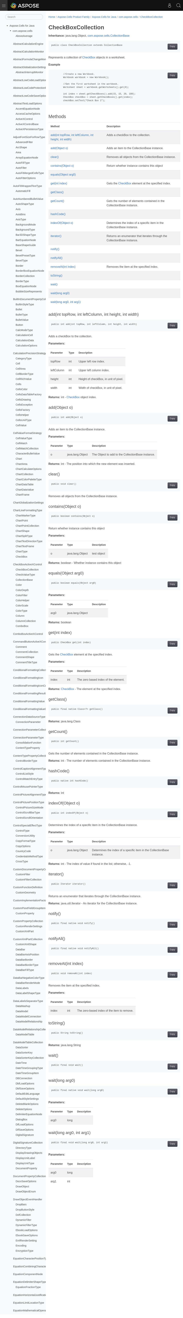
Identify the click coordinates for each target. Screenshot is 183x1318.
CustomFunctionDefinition (28, 887)
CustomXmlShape (26, 944)
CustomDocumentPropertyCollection (34, 869)
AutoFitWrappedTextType (27, 186)
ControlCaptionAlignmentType (30, 768)
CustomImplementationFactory (30, 900)
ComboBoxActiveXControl (28, 633)
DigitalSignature (25, 1134)
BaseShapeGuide (26, 245)
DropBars (21, 1204)
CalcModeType (24, 330)
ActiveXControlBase (27, 124)
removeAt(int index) (63, 271)
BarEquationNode (26, 240)
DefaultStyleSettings (27, 1098)
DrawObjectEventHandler (27, 1199)
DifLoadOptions (24, 1124)
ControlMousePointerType (28, 786)
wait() (54, 288)
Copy (163, 46)
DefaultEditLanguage (28, 1093)
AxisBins (20, 214)
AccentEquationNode (28, 108)
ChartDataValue (25, 489)
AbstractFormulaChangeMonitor (31, 59)
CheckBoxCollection (27, 569)
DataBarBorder (24, 959)
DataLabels (22, 988)
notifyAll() (57, 262)
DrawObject (22, 1186)
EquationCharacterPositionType (31, 1258)
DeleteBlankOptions (27, 1104)
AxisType (21, 219)
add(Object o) (59, 148)
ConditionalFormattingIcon (28, 677)
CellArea (20, 368)
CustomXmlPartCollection (27, 939)
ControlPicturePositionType (28, 802)
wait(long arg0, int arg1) (66, 306)
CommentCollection (27, 651)
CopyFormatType (25, 840)
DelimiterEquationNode (29, 1114)
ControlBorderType (26, 760)
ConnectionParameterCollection (31, 729)
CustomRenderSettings (29, 926)
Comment (21, 646)
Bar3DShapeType (26, 234)
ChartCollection (24, 474)
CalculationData (25, 340)
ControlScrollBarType (28, 812)
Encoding (21, 1245)
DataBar (20, 949)
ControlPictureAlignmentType (29, 794)
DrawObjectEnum (26, 1191)
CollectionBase (24, 579)
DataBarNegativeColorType (28, 977)
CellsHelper (22, 414)
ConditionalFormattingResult (29, 693)
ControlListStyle (25, 773)
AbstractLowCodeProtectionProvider (34, 87)
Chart (19, 458)
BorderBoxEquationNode (30, 270)
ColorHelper (22, 600)
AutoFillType (23, 162)
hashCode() (58, 218)
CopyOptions (23, 846)
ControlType (23, 830)
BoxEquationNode (26, 286)
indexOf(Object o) (62, 227)
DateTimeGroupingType (29, 1068)
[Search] (24, 17)
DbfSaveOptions (25, 1088)
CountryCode (23, 851)
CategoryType (24, 358)
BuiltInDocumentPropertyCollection (33, 299)
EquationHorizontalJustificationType (33, 1295)
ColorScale (22, 605)
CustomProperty (25, 913)
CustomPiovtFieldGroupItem (29, 908)
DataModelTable (25, 1034)
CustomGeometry (26, 892)
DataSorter (22, 1047)
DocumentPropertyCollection (29, 1176)
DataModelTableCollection (28, 1042)
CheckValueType (25, 574)
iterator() (56, 240)
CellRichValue (24, 379)
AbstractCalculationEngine (28, 43)
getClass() (57, 196)
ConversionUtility (25, 835)
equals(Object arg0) (63, 178)
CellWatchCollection (27, 448)
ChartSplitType (24, 536)
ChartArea (21, 464)
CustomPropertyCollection (28, 921)
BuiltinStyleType (25, 304)
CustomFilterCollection (29, 879)
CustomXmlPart (25, 931)
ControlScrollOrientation (29, 817)
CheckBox (21, 556)
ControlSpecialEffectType (27, 825)
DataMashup (23, 1006)
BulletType (22, 314)
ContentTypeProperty (28, 747)
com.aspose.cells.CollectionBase (108, 35)
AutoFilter (21, 167)
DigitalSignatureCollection (28, 1142)
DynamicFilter (23, 1219)
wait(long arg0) (60, 297)
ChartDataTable (24, 484)
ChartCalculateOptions (29, 469)
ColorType (21, 610)
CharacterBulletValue (28, 453)
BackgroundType (25, 229)
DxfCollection (23, 1214)
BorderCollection (25, 276)
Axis (18, 209)
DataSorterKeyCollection (30, 1057)
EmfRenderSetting (26, 1240)
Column (20, 615)
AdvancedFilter (24, 142)
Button (19, 324)
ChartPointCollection (27, 525)
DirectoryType (24, 1147)
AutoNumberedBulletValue (28, 198)
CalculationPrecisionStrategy (29, 353)
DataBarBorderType (27, 964)
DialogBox (21, 1119)
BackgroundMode (26, 224)
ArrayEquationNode (27, 157)
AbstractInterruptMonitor (29, 72)
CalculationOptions (26, 345)
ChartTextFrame (25, 546)
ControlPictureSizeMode (29, 807)
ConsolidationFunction (28, 742)
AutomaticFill (23, 191)
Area (18, 152)
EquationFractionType (28, 1287)
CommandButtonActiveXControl (31, 641)
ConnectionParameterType (28, 737)
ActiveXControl (24, 119)
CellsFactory (23, 409)
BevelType (22, 260)
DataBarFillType (25, 970)
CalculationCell (24, 335)
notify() (55, 253)
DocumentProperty (26, 1168)
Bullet (19, 309)
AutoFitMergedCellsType (30, 173)
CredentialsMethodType (29, 856)
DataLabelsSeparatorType (28, 1001)
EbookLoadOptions (26, 1230)
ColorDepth (22, 590)
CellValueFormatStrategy (27, 433)
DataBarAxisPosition (27, 954)
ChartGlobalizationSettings (28, 502)
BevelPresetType (25, 255)
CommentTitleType (26, 662)
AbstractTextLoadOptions (27, 103)
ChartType (21, 551)
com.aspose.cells (22, 30)
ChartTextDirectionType (29, 541)
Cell (18, 363)
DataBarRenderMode (28, 982)
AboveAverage (24, 35)
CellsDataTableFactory (29, 394)
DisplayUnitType (25, 1163)
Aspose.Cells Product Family (73, 16)
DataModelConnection (28, 1016)
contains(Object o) (62, 170)
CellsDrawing (23, 399)
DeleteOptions (24, 1109)
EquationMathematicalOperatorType (33, 1310)
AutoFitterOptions (26, 178)
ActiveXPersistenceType (29, 129)
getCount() (57, 205)
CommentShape (25, 657)
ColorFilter (21, 595)
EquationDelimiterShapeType (29, 1281)
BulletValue (22, 319)
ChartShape (22, 531)
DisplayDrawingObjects (29, 1152)
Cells (18, 384)
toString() (56, 279)
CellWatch (21, 443)
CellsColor (21, 389)
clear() (55, 156)
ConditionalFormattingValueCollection (34, 709)
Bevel (19, 250)
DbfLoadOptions (25, 1083)
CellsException (24, 404)
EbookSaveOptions (27, 1235)
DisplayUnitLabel (25, 1158)
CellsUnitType (24, 420)
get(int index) (59, 187)
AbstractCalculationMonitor (28, 51)
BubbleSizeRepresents (29, 291)
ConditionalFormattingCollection (31, 670)
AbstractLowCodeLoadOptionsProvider (35, 80)
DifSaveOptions (24, 1129)
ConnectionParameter (28, 722)
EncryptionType (24, 1250)
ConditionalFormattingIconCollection (33, 685)
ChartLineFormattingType (27, 510)
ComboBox (22, 626)
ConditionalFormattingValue (29, 701)
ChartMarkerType (25, 515)
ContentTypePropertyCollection (31, 755)
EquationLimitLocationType (28, 1302)
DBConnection (24, 1078)
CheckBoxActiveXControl (27, 564)
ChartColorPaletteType (29, 479)
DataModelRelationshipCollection (32, 1029)
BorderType (22, 281)
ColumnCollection (26, 621)
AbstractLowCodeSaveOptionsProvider (35, 95)
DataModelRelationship (29, 1021)
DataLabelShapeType (28, 993)
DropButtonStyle (25, 1209)
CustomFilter (23, 874)
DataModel (22, 1011)
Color (19, 584)
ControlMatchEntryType (29, 779)
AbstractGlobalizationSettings (30, 67)
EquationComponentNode (28, 1274)
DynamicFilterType (26, 1225)
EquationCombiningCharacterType (32, 1266)
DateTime (21, 1062)
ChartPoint (22, 520)
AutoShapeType (25, 204)
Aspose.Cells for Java (21, 25)
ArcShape (21, 147)
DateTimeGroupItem (27, 1073)
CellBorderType (24, 373)
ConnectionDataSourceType (29, 716)
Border (19, 265)
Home (52, 16)
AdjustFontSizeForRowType (29, 137)
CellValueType (24, 438)
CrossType (22, 861)
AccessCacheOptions (28, 113)
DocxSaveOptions (26, 1181)
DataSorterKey (24, 1052)
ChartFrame (22, 494)
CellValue (21, 425)
